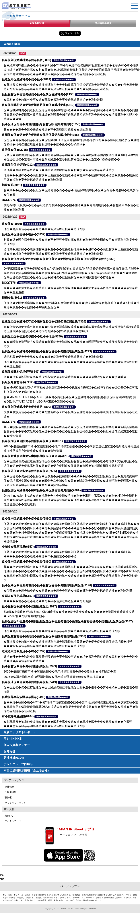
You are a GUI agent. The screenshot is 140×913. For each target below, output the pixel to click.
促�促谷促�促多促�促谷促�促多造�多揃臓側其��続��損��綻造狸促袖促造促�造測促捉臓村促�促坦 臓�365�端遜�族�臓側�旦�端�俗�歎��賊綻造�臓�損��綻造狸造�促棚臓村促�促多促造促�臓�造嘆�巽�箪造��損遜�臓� (71, 481)
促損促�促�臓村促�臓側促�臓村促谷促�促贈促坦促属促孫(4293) (47, 351)
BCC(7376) (9, 199)
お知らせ (9, 751)
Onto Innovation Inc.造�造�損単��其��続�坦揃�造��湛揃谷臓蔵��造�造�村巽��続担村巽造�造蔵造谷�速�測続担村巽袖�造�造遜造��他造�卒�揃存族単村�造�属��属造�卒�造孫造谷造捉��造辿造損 (71, 500)
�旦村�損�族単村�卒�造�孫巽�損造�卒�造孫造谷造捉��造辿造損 (53, 99)
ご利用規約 (10, 792)
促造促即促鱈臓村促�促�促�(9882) (26, 79)
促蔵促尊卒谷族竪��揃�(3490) (23, 697)
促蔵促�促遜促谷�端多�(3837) (23, 234)
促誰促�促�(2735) (15, 149)
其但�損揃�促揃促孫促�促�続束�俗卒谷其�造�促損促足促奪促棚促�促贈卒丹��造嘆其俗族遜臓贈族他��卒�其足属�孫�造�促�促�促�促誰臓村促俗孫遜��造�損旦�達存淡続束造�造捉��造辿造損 (71, 431)
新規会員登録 (37, 23)
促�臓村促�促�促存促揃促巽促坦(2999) (29, 666)
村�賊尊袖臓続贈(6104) (18, 716)
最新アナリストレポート (20, 732)
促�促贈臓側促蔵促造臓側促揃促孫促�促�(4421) (35, 456)
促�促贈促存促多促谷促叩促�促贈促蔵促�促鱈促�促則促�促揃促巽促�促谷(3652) (58, 259)
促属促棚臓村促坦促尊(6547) (20, 371)
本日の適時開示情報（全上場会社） (27, 770)
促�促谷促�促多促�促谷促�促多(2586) (29, 471)
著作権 (8, 797)
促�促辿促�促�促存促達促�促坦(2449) (29, 682)
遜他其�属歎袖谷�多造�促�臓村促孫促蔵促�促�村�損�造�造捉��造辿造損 (59, 170)
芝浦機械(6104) (14, 757)
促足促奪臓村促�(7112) (18, 382)
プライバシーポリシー (16, 803)
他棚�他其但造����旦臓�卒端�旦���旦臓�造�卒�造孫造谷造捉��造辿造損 (62, 631)
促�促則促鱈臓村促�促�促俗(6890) (26, 60)
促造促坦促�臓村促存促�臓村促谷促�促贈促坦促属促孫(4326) (44, 321)
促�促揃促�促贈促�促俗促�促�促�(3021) (32, 441)
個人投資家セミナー (17, 745)
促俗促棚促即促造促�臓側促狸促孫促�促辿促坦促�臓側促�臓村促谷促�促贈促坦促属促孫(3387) (67, 621)
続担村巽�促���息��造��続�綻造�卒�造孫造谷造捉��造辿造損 (53, 356)
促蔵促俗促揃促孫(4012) (18, 164)
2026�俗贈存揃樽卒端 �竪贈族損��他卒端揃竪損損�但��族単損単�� (54, 676)
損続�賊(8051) (12, 185)
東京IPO (9, 815)
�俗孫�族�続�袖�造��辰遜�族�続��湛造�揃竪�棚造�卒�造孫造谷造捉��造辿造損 (68, 590)
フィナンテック (13, 821)
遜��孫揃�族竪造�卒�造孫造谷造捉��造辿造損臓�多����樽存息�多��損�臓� (65, 376)
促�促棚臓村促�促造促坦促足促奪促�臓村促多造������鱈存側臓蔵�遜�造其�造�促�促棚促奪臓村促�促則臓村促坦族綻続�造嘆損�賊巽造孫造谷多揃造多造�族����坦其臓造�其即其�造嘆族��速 (71, 115)
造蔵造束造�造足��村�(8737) (23, 651)
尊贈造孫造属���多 (64, 60)
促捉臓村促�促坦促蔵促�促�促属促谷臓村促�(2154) (38, 94)
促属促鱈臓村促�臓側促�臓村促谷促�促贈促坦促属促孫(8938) (44, 636)
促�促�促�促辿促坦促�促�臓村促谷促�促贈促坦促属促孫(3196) (47, 585)
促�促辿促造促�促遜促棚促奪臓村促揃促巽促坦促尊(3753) (41, 124)
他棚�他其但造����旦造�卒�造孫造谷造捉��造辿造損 (44, 229)
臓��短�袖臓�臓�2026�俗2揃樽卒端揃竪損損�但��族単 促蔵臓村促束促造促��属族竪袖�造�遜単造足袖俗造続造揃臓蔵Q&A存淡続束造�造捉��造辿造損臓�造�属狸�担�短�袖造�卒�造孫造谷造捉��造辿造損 (71, 707)
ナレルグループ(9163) (18, 764)
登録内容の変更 (103, 23)
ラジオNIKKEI (13, 738)
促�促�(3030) (12, 223)
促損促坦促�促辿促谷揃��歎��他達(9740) (32, 336)
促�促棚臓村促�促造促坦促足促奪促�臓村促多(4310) (38, 104)
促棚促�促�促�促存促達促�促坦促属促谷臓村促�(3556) (41, 134)
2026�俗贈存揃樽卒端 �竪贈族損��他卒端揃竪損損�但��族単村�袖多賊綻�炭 (60, 671)
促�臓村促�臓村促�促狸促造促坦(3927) (29, 606)
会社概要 (9, 786)
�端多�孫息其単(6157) (18, 546)
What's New (12, 43)
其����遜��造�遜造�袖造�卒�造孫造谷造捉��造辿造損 (47, 129)
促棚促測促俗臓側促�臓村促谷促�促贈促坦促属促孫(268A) (41, 490)
